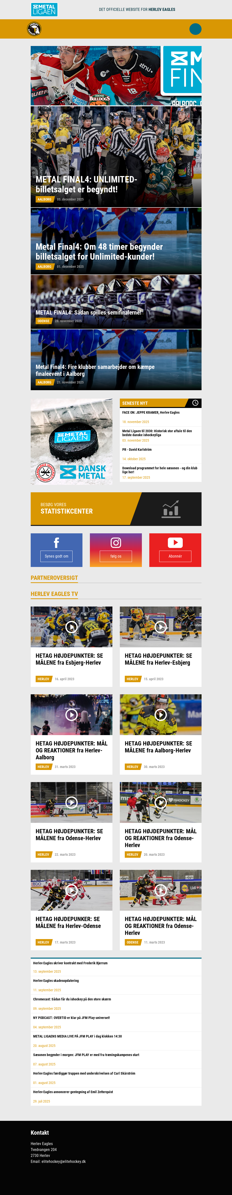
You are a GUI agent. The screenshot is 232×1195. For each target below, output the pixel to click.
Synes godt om (56, 556)
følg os (115, 556)
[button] (195, 29)
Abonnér (175, 556)
